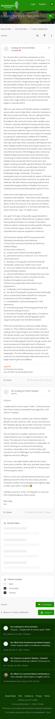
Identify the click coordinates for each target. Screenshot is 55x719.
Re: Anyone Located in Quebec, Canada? (29, 658)
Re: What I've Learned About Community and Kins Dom (31, 673)
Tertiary (12, 592)
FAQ (20, 696)
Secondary (14, 588)
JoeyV (6, 650)
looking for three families (20, 16)
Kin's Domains (21, 29)
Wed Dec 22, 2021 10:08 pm (19, 634)
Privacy (39, 696)
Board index (6, 29)
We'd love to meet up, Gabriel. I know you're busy (31, 661)
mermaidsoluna (10, 681)
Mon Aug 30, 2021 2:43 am (28, 681)
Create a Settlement (39, 29)
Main (11, 584)
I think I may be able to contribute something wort (31, 645)
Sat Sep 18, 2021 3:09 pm (17, 665)
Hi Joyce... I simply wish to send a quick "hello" (31, 629)
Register (42, 4)
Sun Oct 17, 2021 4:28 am (19, 650)
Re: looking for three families (25, 391)
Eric (15, 393)
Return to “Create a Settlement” (15, 612)
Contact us (28, 696)
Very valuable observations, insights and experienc (31, 676)
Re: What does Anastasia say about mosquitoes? (31, 642)
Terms (47, 696)
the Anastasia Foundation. (42, 708)
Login (33, 4)
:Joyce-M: (17, 50)
